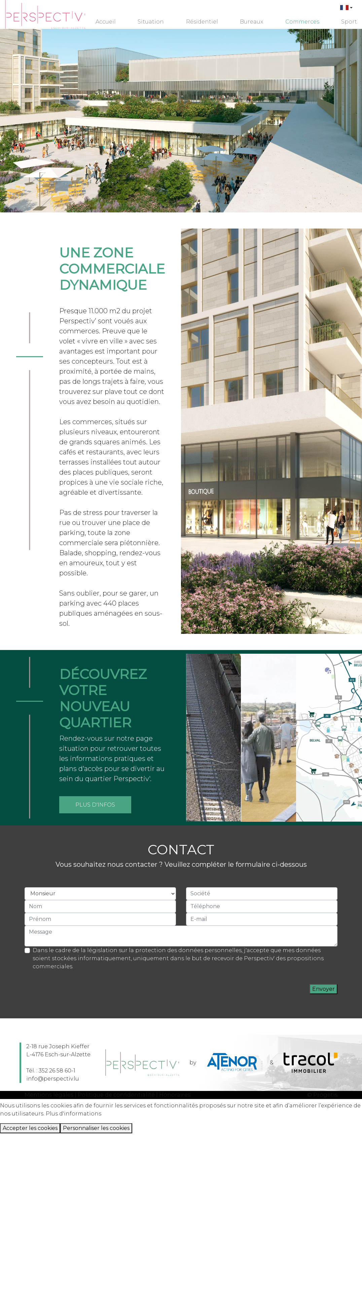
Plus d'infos (95, 805)
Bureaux (251, 21)
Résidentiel (202, 21)
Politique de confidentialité (116, 1095)
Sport (349, 21)
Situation (151, 21)
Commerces (302, 21)
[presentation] (258, 989)
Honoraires (174, 1095)
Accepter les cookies (30, 1128)
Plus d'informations (73, 1113)
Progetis (325, 1095)
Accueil (106, 21)
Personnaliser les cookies (96, 1128)
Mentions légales (49, 1095)
